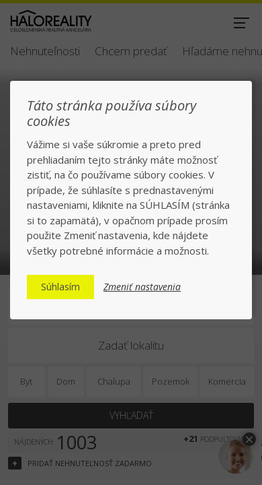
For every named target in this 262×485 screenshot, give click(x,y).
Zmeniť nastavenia (142, 287)
